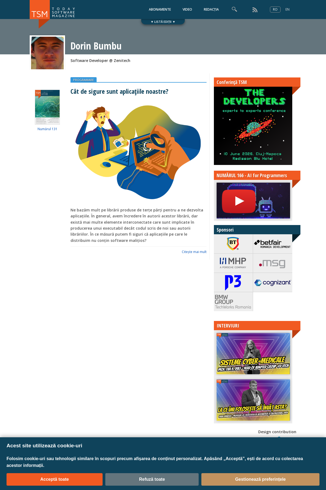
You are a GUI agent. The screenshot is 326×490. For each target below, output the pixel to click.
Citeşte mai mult (194, 251)
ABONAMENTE (160, 9)
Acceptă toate (54, 479)
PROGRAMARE (83, 80)
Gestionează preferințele (260, 479)
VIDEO (187, 9)
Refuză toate (152, 479)
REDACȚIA (211, 9)
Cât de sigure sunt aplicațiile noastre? (119, 91)
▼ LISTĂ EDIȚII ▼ (163, 22)
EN (287, 9)
